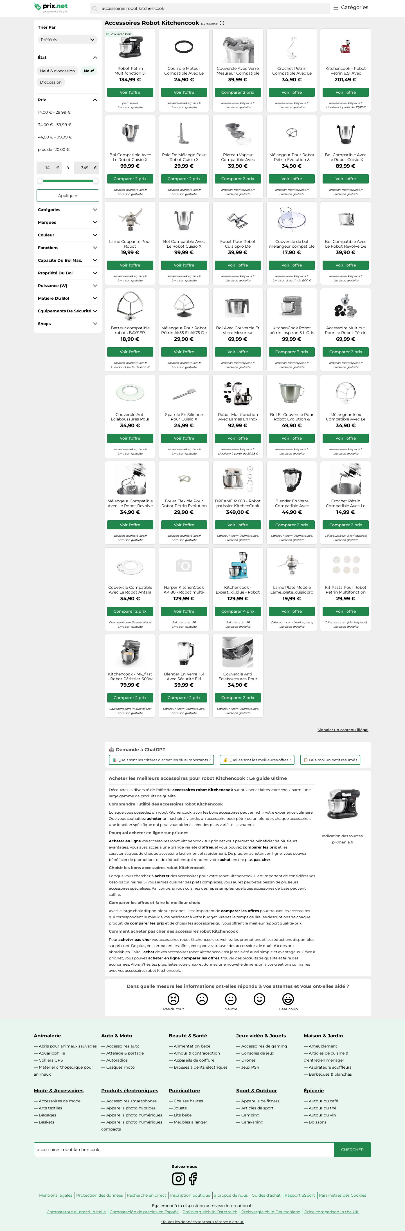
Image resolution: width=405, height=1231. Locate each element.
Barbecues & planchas (330, 1074)
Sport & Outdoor (256, 1090)
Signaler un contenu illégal (343, 730)
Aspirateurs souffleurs (330, 1067)
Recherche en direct (146, 1195)
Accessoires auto (123, 1046)
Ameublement (323, 1046)
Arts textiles (50, 1108)
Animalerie (47, 1035)
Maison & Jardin (323, 1035)
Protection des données (99, 1195)
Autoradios (117, 1060)
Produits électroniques (129, 1090)
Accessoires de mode (59, 1101)
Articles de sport (257, 1108)
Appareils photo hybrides (131, 1108)
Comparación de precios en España (144, 1211)
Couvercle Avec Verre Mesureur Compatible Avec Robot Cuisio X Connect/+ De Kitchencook (238, 71)
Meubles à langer (190, 1122)
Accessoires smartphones (131, 1101)
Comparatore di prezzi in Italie (76, 1211)
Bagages (47, 1115)
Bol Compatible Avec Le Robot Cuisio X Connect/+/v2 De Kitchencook (130, 157)
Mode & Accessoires (59, 1090)
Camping (250, 1115)
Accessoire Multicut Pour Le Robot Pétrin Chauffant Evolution (345, 330)
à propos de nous (231, 1195)
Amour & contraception (197, 1053)
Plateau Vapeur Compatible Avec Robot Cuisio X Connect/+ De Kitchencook (238, 157)
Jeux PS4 (250, 1067)
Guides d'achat (266, 1195)
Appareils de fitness (260, 1101)
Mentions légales (55, 1195)
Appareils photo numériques (134, 1115)
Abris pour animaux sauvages (68, 1046)
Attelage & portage (125, 1053)
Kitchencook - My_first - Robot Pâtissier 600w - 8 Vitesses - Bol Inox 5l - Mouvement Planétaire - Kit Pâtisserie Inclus (130, 676)
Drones (248, 1060)
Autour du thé (322, 1108)
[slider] (40, 181)
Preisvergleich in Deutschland (270, 1211)
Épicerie (314, 1090)
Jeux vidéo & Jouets (261, 1035)
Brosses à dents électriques (201, 1067)
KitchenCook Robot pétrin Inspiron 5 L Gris (291, 330)
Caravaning (252, 1122)
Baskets (46, 1122)
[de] (47, 168)
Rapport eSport (300, 1195)
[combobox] (214, 8)
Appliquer (67, 195)
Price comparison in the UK (331, 1211)
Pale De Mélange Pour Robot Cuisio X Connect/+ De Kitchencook (184, 157)
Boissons (318, 1122)
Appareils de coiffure (194, 1060)
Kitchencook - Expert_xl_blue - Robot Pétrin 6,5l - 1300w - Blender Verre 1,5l (238, 590)
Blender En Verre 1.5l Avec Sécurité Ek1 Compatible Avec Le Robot (184, 676)
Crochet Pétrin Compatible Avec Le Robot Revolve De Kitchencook (345, 503)
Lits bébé (183, 1115)
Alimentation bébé (192, 1046)
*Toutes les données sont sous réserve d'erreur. (202, 1222)
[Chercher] (94, 8)
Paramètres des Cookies (342, 1195)
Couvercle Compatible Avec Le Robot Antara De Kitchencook (130, 590)
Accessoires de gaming (264, 1046)
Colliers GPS (51, 1060)
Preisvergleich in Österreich (210, 1211)
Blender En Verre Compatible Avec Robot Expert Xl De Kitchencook (291, 503)
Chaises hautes (188, 1101)
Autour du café (323, 1101)
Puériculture (184, 1090)
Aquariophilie (52, 1053)
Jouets (180, 1108)
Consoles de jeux (257, 1053)
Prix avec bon (121, 34)
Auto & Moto (116, 1035)
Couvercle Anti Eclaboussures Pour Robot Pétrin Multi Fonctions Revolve (238, 676)
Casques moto (120, 1067)
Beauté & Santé (188, 1035)
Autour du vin (322, 1115)
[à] (85, 168)
